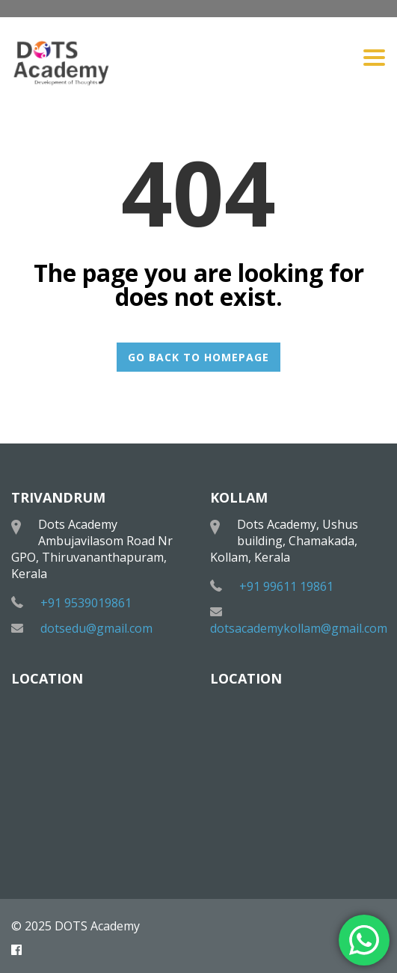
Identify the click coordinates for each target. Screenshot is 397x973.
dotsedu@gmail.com (96, 628)
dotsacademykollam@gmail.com (298, 628)
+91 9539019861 (86, 603)
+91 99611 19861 (286, 586)
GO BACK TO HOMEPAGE (198, 357)
